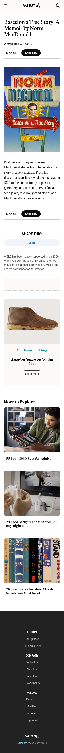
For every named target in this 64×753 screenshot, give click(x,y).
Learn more (32, 373)
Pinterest (32, 713)
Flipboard (32, 720)
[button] (5, 5)
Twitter (32, 706)
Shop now (31, 52)
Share (32, 242)
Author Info (12, 44)
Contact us (32, 662)
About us (32, 669)
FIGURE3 (23, 743)
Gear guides (32, 639)
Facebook (32, 699)
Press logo (32, 676)
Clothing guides (32, 646)
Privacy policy (32, 683)
